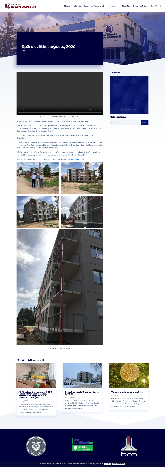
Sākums (67, 6)
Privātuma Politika (118, 463)
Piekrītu (107, 463)
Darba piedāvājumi (140, 6)
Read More (120, 99)
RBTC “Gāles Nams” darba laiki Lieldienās (128, 90)
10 (137, 109)
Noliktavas (77, 6)
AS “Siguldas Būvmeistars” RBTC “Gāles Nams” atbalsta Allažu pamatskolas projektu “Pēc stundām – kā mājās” (35, 395)
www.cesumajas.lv (77, 159)
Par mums (112, 6)
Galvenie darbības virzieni (94, 6)
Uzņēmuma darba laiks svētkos (127, 392)
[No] (162, 464)
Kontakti (154, 6)
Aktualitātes (126, 6)
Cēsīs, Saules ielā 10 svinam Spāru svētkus (82, 393)
